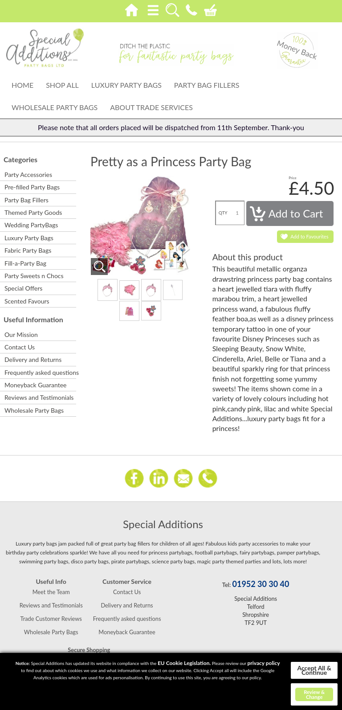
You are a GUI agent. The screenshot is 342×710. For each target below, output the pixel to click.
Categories (20, 159)
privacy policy (263, 663)
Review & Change (314, 694)
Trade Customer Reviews (51, 618)
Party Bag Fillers (207, 85)
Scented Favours (26, 301)
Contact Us (19, 347)
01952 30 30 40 (260, 584)
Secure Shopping (89, 649)
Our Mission (21, 334)
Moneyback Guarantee (35, 385)
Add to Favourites (309, 236)
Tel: (226, 584)
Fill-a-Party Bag (25, 263)
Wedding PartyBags (31, 225)
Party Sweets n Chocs (34, 275)
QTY (223, 212)
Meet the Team (51, 591)
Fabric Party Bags (27, 250)
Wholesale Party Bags (55, 107)
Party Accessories (28, 174)
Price (293, 178)
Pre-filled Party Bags (32, 187)
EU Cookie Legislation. (184, 663)
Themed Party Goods (33, 212)
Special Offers (23, 288)
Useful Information (33, 319)
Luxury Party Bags (126, 85)
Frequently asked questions (39, 372)
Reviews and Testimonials (38, 397)
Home (22, 85)
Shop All (62, 85)
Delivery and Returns (32, 359)
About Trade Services (151, 107)
